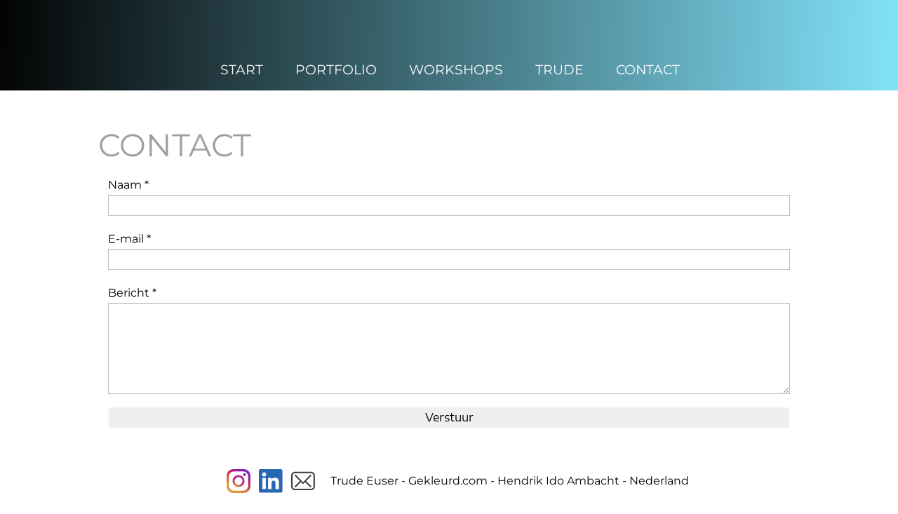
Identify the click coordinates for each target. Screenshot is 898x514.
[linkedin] (271, 481)
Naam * (128, 184)
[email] (303, 481)
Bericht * (132, 292)
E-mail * (129, 238)
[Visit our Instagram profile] (238, 481)
